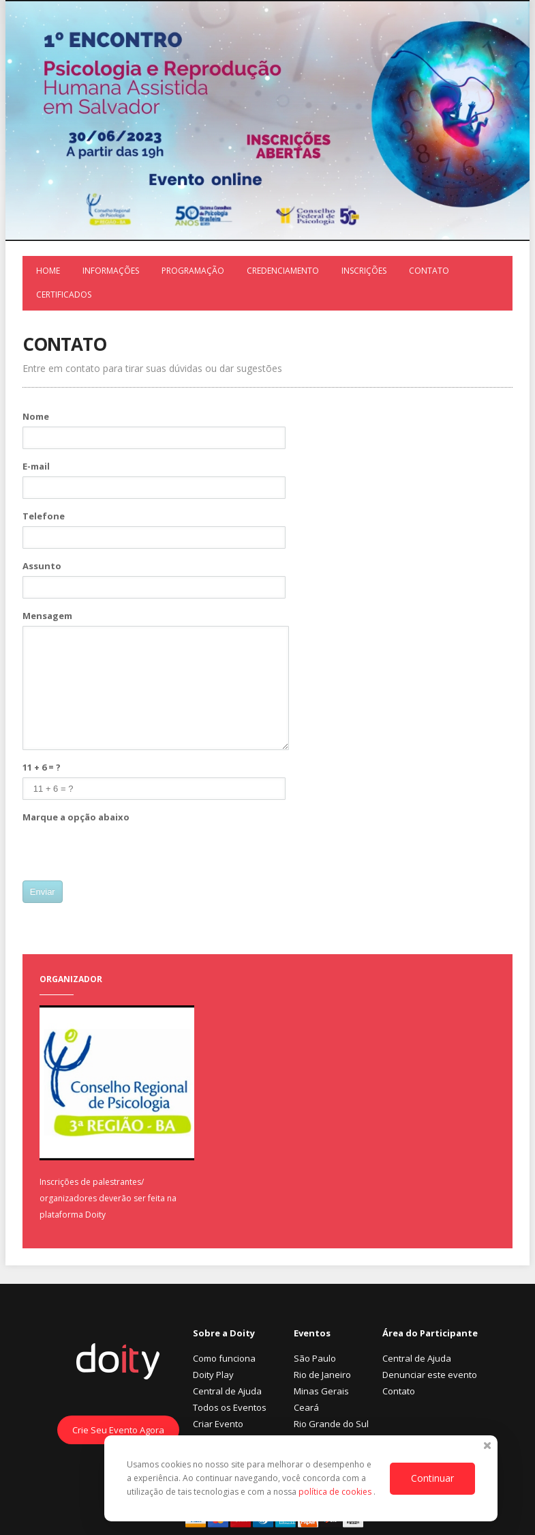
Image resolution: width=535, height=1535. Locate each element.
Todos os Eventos (229, 1407)
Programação (193, 270)
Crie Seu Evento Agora (118, 1430)
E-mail (36, 466)
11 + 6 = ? (41, 767)
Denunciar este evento (429, 1374)
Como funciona (224, 1358)
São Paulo (315, 1358)
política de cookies (336, 1491)
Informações (110, 270)
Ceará (306, 1407)
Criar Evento (218, 1424)
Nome (35, 416)
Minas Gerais (321, 1391)
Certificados (63, 294)
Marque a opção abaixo (75, 817)
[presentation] (126, 853)
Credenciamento (283, 270)
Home (48, 270)
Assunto (41, 566)
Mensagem (47, 615)
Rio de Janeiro (322, 1374)
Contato (429, 270)
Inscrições (363, 270)
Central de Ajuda (227, 1391)
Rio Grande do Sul (331, 1424)
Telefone (43, 516)
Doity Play (213, 1374)
